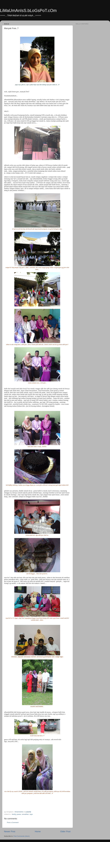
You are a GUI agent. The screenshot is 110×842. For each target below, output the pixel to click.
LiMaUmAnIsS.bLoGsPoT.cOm (28, 10)
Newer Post (9, 831)
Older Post (65, 831)
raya (31, 814)
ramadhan (25, 814)
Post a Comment (13, 822)
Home (38, 831)
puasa (19, 814)
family (14, 814)
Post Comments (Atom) (22, 836)
